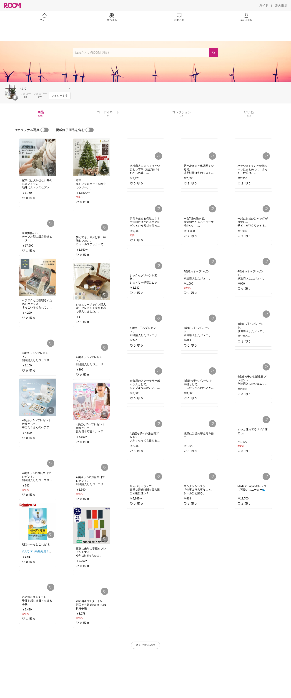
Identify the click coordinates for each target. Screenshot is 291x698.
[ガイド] (263, 5)
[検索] (213, 52)
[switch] (44, 130)
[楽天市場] (281, 5)
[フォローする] (59, 95)
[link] (37, 157)
